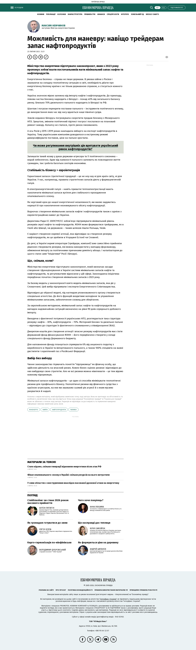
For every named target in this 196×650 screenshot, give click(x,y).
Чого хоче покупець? (90, 500)
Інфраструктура (75, 14)
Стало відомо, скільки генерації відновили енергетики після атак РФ (64, 466)
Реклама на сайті (46, 590)
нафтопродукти (59, 410)
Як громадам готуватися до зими (47, 522)
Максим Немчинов (53, 25)
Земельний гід (137, 14)
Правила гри (89, 14)
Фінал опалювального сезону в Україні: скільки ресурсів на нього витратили (68, 474)
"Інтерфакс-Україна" (108, 599)
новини (40, 14)
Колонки (61, 14)
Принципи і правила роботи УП (143, 590)
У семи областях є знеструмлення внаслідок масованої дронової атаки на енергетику (73, 483)
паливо (73, 410)
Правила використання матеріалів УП (111, 590)
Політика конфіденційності (80, 590)
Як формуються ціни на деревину (98, 542)
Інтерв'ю (125, 14)
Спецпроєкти (113, 14)
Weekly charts (152, 14)
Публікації (50, 14)
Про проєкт (61, 590)
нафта (45, 410)
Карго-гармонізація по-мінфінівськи (49, 542)
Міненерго (33, 410)
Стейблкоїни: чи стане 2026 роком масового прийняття (47, 501)
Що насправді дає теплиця (94, 522)
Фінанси (101, 14)
